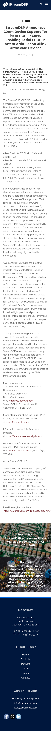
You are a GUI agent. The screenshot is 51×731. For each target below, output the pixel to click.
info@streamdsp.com (25, 703)
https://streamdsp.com (21, 400)
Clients (25, 668)
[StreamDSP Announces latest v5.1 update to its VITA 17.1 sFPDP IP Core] (25, 540)
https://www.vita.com (17, 422)
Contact (25, 677)
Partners (25, 663)
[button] (46, 4)
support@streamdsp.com (25, 698)
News (25, 673)
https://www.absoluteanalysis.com (24, 436)
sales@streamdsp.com (25, 707)
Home (25, 654)
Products (25, 659)
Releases (26, 21)
